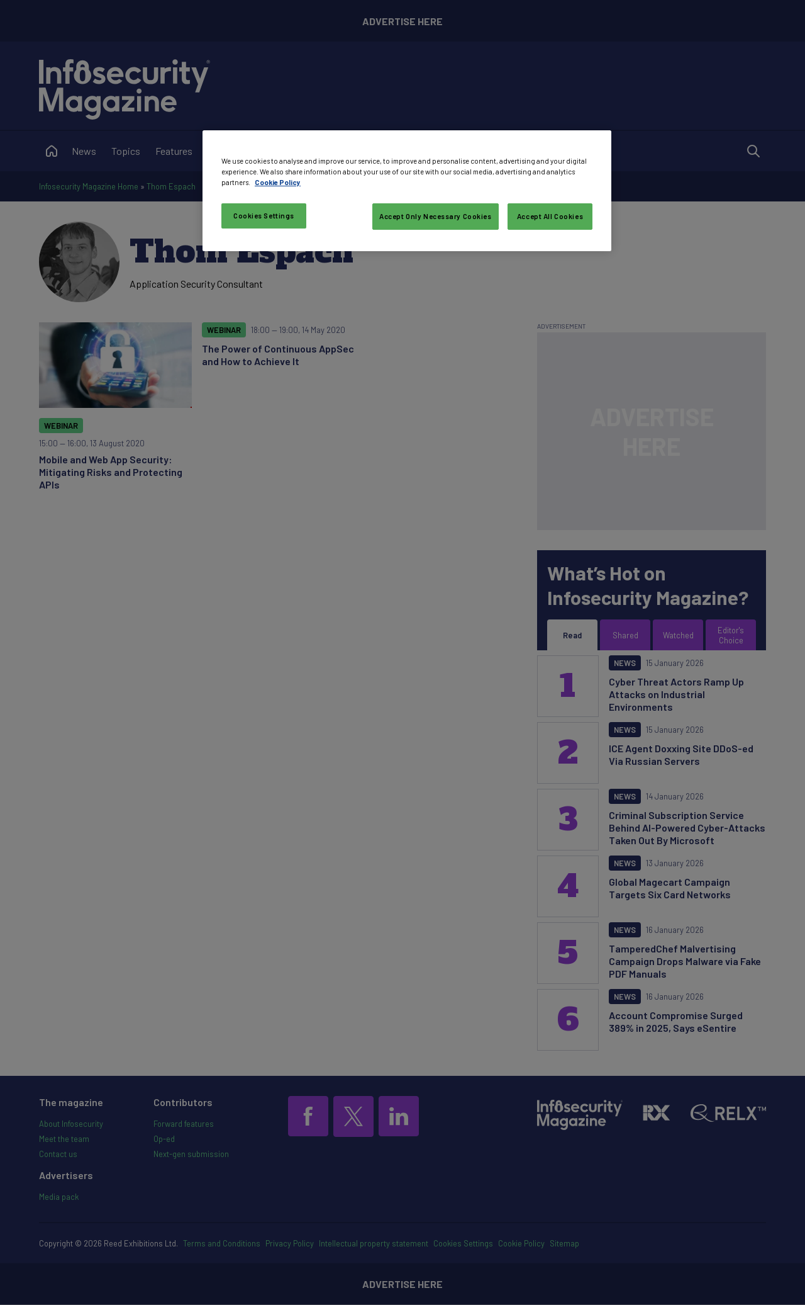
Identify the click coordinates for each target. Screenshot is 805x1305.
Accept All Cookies (550, 216)
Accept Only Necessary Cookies (435, 216)
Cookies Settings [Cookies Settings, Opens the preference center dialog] (263, 216)
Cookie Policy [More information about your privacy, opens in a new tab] (278, 182)
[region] (407, 190)
